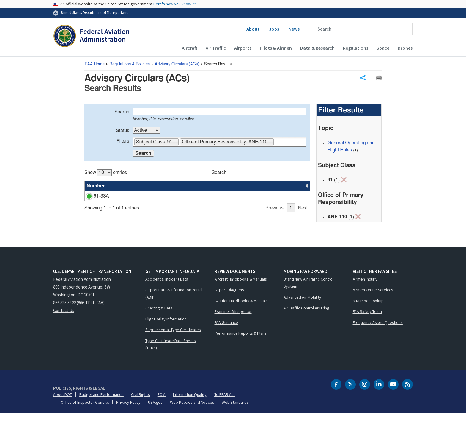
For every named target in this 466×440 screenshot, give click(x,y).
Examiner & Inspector (233, 338)
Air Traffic (216, 48)
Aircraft (189, 48)
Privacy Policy (128, 429)
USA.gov (155, 429)
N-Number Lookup (368, 328)
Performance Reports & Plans (241, 360)
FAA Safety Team (367, 338)
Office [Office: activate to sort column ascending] (265, 186)
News (294, 29)
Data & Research (317, 48)
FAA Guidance (226, 349)
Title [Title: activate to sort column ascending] (118, 186)
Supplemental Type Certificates (173, 356)
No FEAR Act (224, 421)
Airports (242, 48)
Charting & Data (158, 335)
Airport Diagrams (229, 317)
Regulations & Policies (129, 64)
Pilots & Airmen (276, 48)
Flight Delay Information (166, 346)
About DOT (62, 421)
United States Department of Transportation (96, 12)
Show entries (105, 172)
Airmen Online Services (373, 317)
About (252, 29)
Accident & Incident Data (166, 306)
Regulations (355, 48)
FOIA (162, 421)
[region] (197, 206)
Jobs (274, 29)
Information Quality (189, 421)
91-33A (94, 196)
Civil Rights (140, 421)
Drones (405, 48)
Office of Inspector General (85, 429)
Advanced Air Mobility (302, 324)
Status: (123, 130)
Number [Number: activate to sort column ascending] (95, 186)
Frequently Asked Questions (378, 349)
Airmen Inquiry (365, 306)
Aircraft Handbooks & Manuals (241, 306)
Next (303, 245)
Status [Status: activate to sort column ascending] (243, 186)
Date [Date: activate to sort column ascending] (288, 186)
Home (95, 64)
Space (383, 48)
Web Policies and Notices (192, 429)
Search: (122, 111)
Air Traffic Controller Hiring (306, 335)
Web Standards (235, 429)
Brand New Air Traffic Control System (308, 309)
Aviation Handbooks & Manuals (241, 328)
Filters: (123, 141)
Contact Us (63, 337)
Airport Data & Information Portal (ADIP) (173, 320)
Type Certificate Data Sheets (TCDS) (170, 371)
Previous (274, 245)
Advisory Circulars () (177, 64)
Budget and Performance (101, 421)
